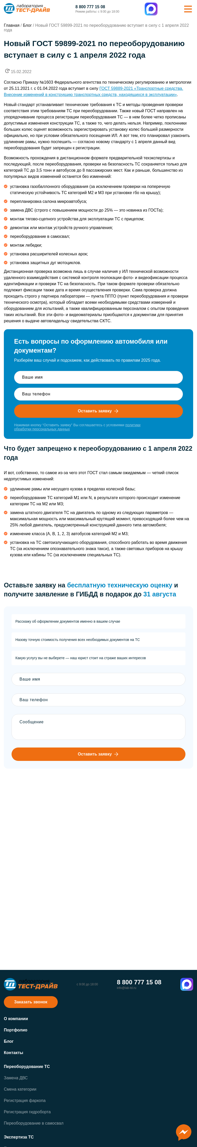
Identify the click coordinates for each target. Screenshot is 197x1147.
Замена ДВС (16, 1078)
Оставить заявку (98, 411)
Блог (9, 1041)
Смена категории (20, 1089)
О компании (16, 1018)
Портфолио (15, 1030)
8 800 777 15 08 (90, 7)
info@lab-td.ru (126, 987)
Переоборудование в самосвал (33, 1123)
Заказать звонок (30, 1002)
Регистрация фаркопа (25, 1100)
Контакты (13, 1052)
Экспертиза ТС (19, 1137)
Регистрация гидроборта (27, 1112)
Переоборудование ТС (27, 1066)
